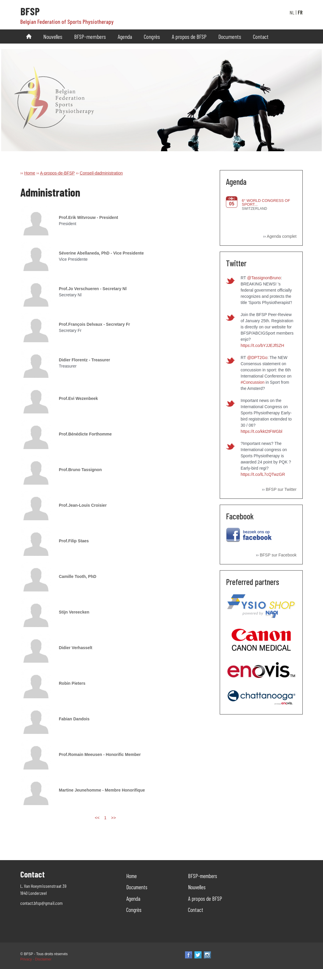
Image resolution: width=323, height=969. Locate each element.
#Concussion (252, 382)
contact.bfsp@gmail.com (41, 903)
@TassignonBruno (264, 277)
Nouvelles (52, 36)
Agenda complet (282, 236)
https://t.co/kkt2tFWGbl (261, 431)
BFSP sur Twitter (281, 489)
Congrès (152, 36)
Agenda (125, 36)
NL (291, 12)
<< (97, 817)
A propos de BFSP (189, 36)
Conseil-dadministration (101, 173)
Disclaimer (43, 959)
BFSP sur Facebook (278, 555)
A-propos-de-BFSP (57, 173)
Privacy (26, 959)
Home (29, 173)
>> (113, 817)
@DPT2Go (257, 357)
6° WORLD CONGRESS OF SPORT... (266, 202)
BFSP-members (90, 36)
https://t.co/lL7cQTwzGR (263, 474)
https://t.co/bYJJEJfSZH (262, 345)
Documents (229, 36)
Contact (261, 36)
